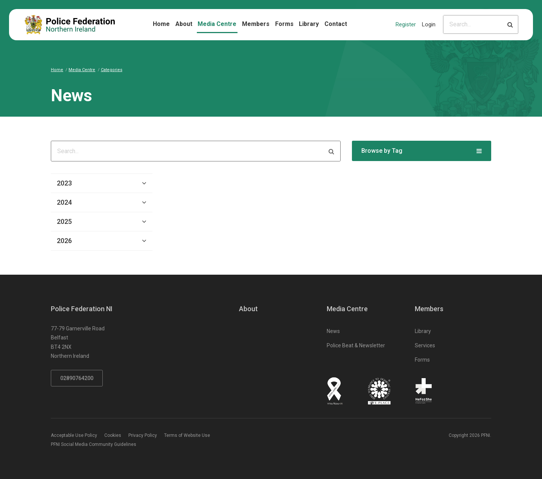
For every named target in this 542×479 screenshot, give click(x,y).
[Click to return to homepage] (70, 24)
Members (255, 23)
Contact (335, 23)
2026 (64, 241)
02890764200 (76, 378)
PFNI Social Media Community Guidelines (93, 444)
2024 (64, 202)
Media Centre (217, 23)
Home (161, 23)
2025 (64, 221)
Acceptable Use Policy (74, 435)
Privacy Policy (142, 435)
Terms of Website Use (187, 435)
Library (309, 23)
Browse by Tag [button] (381, 150)
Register (406, 24)
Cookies (112, 435)
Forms (284, 23)
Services (425, 345)
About (183, 23)
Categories (111, 69)
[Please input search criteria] (472, 24)
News (333, 331)
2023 (64, 183)
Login (428, 24)
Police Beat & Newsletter (356, 345)
